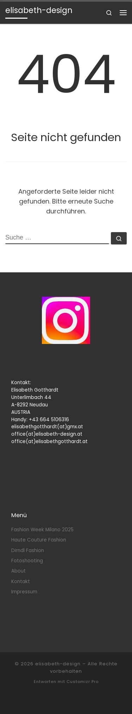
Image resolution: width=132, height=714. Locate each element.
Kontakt (20, 581)
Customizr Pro (83, 681)
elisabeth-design (58, 663)
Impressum (24, 591)
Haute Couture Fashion (38, 540)
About (18, 571)
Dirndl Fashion (27, 550)
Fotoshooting (27, 560)
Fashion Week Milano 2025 (42, 529)
